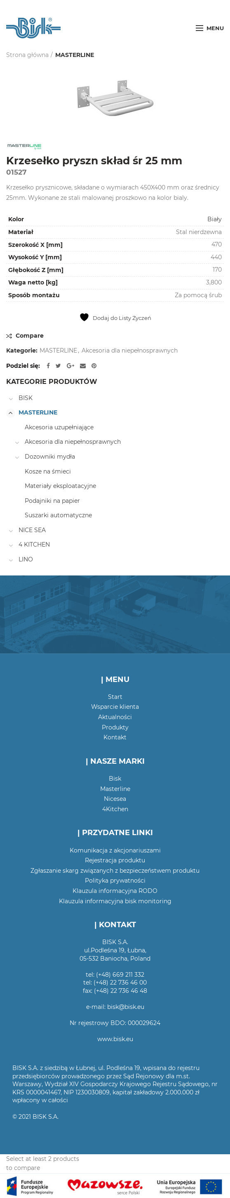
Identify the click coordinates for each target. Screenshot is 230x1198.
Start (115, 697)
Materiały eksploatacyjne (60, 486)
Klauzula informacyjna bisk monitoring (115, 901)
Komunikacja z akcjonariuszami (115, 850)
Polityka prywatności (115, 880)
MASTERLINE (74, 55)
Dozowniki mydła (50, 456)
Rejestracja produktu (115, 860)
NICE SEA (32, 530)
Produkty (115, 727)
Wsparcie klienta (115, 706)
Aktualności (115, 717)
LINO (26, 559)
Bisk (115, 778)
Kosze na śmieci (48, 471)
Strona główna (27, 55)
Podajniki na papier (52, 500)
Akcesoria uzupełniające (59, 427)
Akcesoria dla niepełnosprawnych (130, 350)
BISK (26, 398)
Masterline (115, 789)
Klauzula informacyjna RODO (115, 891)
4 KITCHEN (34, 544)
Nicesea (115, 799)
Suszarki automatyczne (58, 515)
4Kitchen (115, 809)
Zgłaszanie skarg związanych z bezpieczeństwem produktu (115, 870)
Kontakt (115, 737)
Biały (214, 219)
